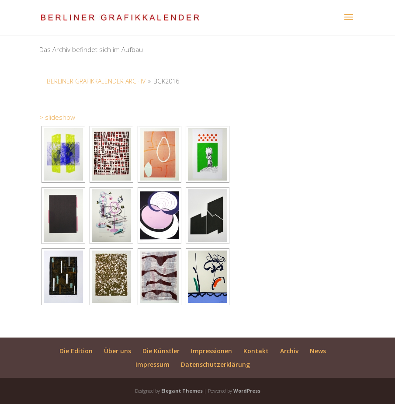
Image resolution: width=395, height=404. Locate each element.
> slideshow (57, 117)
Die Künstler (161, 351)
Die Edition (76, 351)
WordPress (246, 390)
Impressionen (211, 351)
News (318, 351)
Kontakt (256, 351)
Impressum (152, 364)
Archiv (289, 351)
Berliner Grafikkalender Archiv (96, 81)
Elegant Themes (182, 390)
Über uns (117, 351)
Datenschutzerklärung (215, 364)
